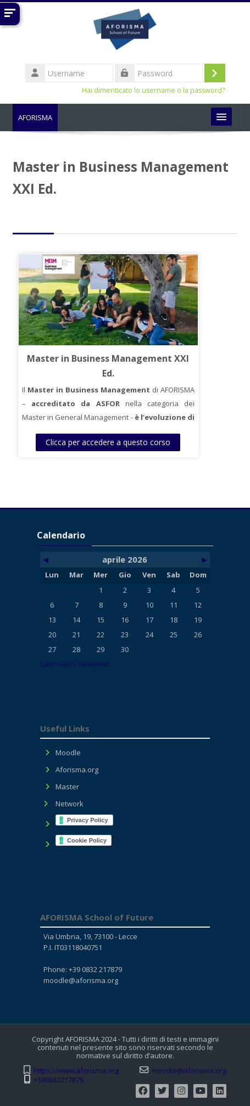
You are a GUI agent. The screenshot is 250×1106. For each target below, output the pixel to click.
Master (67, 786)
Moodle (68, 752)
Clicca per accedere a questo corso (108, 442)
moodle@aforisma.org (80, 980)
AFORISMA (35, 117)
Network (69, 804)
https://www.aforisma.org (76, 1070)
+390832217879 (59, 1080)
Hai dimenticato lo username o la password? (153, 90)
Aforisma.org (76, 769)
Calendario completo (74, 664)
